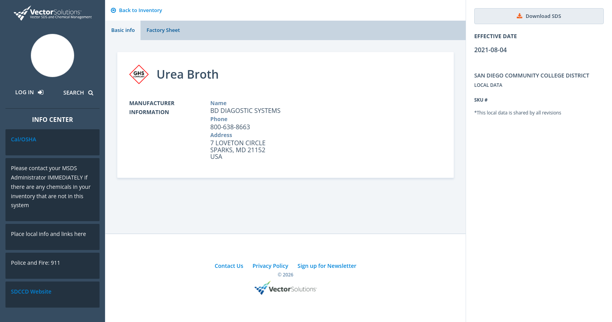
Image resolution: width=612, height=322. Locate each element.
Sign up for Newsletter (326, 265)
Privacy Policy (270, 265)
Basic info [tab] (123, 29)
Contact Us (229, 265)
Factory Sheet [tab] (163, 29)
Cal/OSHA (23, 139)
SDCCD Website (31, 291)
